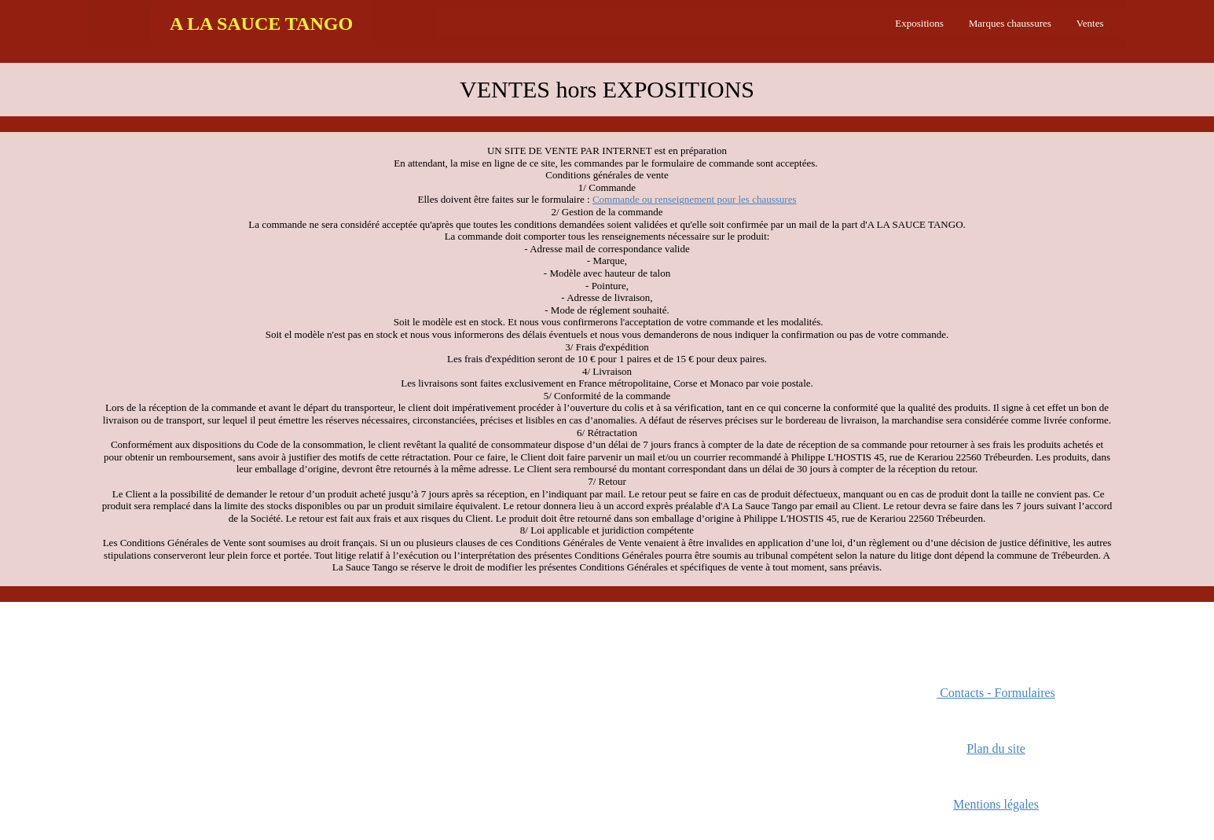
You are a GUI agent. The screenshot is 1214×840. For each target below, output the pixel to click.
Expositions (919, 23)
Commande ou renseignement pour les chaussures (694, 199)
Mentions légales (996, 804)
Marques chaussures (1010, 23)
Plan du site (995, 748)
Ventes (1090, 23)
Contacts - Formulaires (996, 692)
